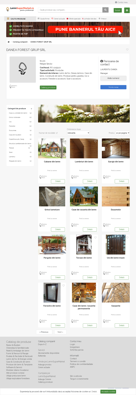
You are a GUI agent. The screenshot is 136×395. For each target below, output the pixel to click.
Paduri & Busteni (13, 345)
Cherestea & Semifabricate (17, 348)
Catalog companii (20, 42)
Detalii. (94, 392)
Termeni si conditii (78, 361)
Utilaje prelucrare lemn (16, 376)
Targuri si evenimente (79, 379)
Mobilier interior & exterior (17, 370)
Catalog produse (45, 382)
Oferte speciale (73, 19)
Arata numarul (113, 78)
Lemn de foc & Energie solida (19, 359)
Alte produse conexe (15, 373)
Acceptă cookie (108, 392)
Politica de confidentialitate (81, 364)
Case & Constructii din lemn (18, 362)
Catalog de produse (18, 341)
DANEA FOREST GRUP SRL (41, 42)
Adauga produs (44, 365)
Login (72, 344)
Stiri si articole (76, 376)
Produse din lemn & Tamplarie (19, 365)
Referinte (42, 356)
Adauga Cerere (44, 379)
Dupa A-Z (42, 344)
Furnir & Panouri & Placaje (17, 353)
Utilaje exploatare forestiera (17, 378)
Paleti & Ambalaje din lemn (17, 351)
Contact (73, 359)
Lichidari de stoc (89, 19)
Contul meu (121, 2)
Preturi (102, 19)
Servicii (41, 350)
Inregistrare (75, 347)
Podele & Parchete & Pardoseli (19, 356)
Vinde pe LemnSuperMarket (51, 361)
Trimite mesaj (113, 87)
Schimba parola (76, 350)
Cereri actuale (58, 19)
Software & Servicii (14, 367)
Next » (60, 332)
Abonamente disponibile (48, 353)
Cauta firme (43, 19)
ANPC (72, 367)
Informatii (74, 355)
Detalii (58, 181)
